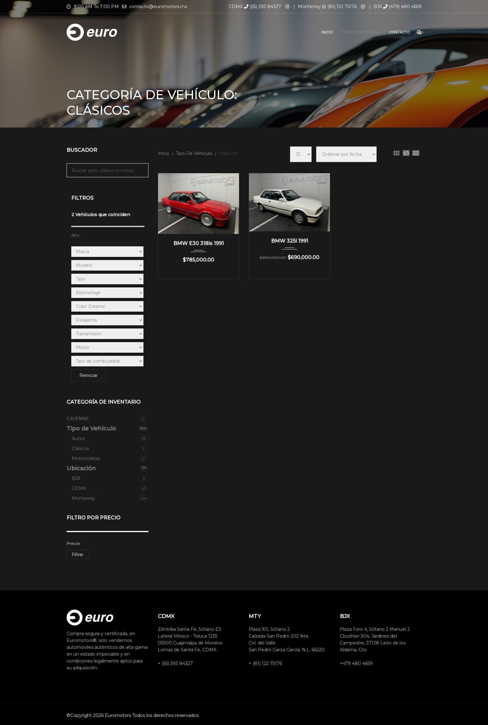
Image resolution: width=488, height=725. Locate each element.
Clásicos (110, 448)
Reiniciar (88, 375)
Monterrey (110, 498)
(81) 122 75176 (339, 6)
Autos (110, 438)
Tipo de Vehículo (107, 428)
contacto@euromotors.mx (158, 6)
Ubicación (107, 468)
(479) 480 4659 (402, 6)
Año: (75, 235)
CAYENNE (107, 419)
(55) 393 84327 (262, 6)
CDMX (110, 488)
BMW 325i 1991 (289, 241)
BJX (110, 478)
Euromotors (118, 715)
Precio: (74, 543)
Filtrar (77, 554)
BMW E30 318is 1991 (198, 243)
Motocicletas (110, 458)
